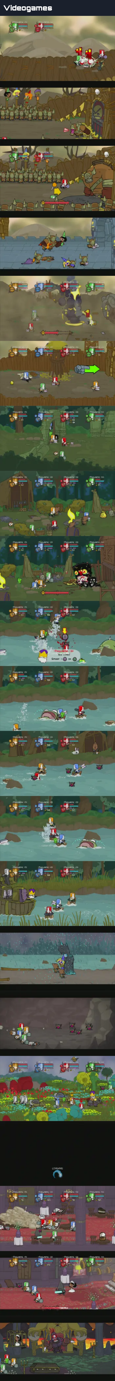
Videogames (27, 8)
